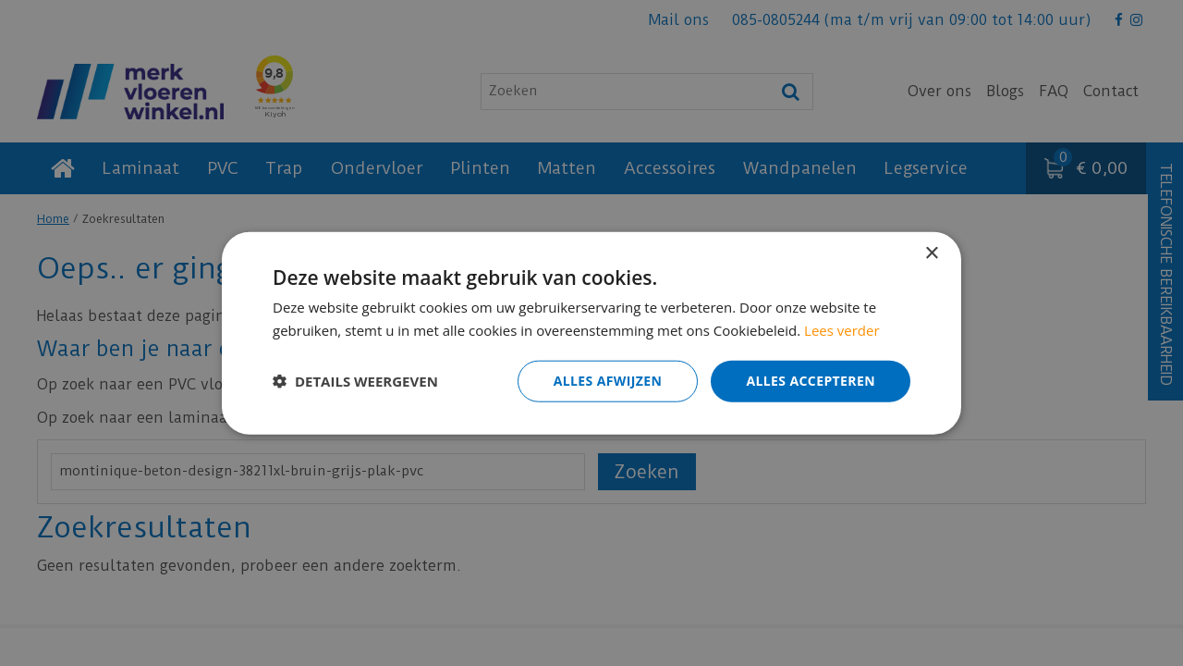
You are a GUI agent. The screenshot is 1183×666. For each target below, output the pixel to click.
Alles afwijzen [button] (608, 380)
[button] (355, 381)
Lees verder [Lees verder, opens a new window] (842, 330)
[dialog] (591, 333)
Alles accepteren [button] (810, 380)
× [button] (931, 254)
